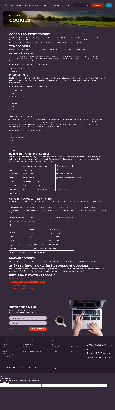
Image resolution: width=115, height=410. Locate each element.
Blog (69, 344)
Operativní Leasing (27, 344)
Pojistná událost (54, 351)
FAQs (69, 349)
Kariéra (5, 349)
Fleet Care (24, 346)
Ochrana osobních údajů (92, 368)
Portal (51, 344)
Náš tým (5, 346)
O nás (5, 344)
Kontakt (5, 351)
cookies (109, 368)
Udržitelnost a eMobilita (28, 354)
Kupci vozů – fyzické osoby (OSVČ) (22, 288)
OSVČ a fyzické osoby (18, 285)
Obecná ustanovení (17, 278)
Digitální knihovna (73, 351)
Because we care (8, 356)
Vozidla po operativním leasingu (31, 351)
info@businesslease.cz (101, 349)
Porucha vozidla (54, 349)
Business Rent (26, 349)
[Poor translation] (6, 383)
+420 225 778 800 (100, 344)
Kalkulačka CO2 (73, 346)
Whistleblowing (8, 354)
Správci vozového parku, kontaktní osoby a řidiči (27, 282)
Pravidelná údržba (54, 346)
